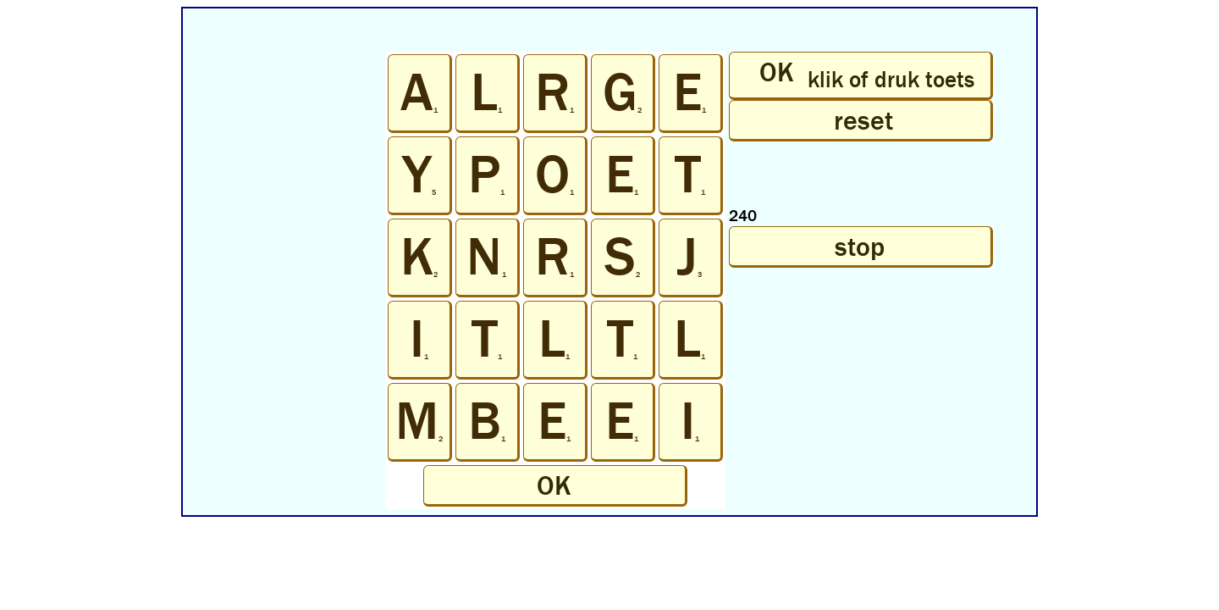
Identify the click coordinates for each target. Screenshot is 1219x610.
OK (554, 485)
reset (860, 120)
